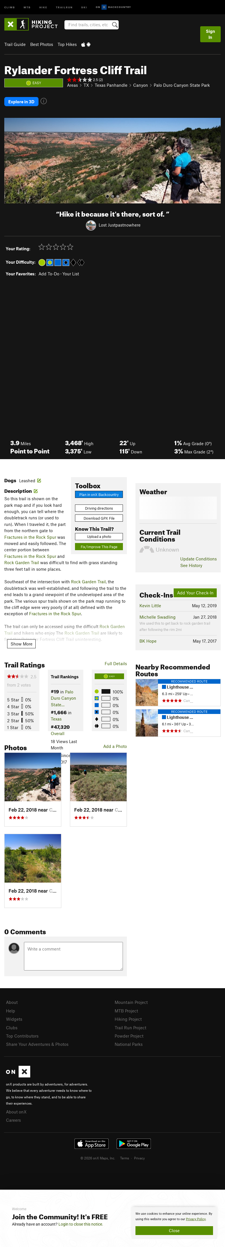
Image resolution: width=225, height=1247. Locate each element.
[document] (174, 1223)
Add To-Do (48, 273)
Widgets (14, 1018)
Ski (84, 7)
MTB (27, 7)
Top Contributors (22, 1035)
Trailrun (64, 7)
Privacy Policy (196, 1219)
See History (191, 564)
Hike (43, 7)
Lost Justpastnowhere (120, 224)
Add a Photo (115, 745)
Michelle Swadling (157, 616)
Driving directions (99, 507)
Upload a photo (99, 536)
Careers (13, 1119)
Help (10, 1009)
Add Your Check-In (195, 592)
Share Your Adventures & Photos (37, 1043)
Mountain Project (131, 1001)
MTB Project (126, 1009)
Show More (22, 642)
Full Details (116, 662)
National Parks (129, 1043)
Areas (72, 85)
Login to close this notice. (80, 1224)
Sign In (210, 34)
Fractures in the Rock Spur (30, 536)
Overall (57, 732)
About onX (16, 1110)
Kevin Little (150, 605)
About (12, 1001)
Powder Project (129, 1035)
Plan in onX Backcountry (99, 493)
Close (174, 1230)
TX (86, 85)
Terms (124, 1157)
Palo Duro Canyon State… (63, 698)
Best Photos (41, 44)
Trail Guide (15, 44)
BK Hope (148, 640)
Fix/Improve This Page (99, 546)
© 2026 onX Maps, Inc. (97, 1157)
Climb (9, 7)
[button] (10, 160)
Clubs (11, 1026)
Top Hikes (67, 44)
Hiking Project (128, 1018)
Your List (70, 273)
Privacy (139, 1157)
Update (198, 558)
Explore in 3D (21, 101)
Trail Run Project (130, 1026)
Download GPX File (99, 517)
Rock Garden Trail (21, 561)
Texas (56, 718)
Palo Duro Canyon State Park (182, 85)
